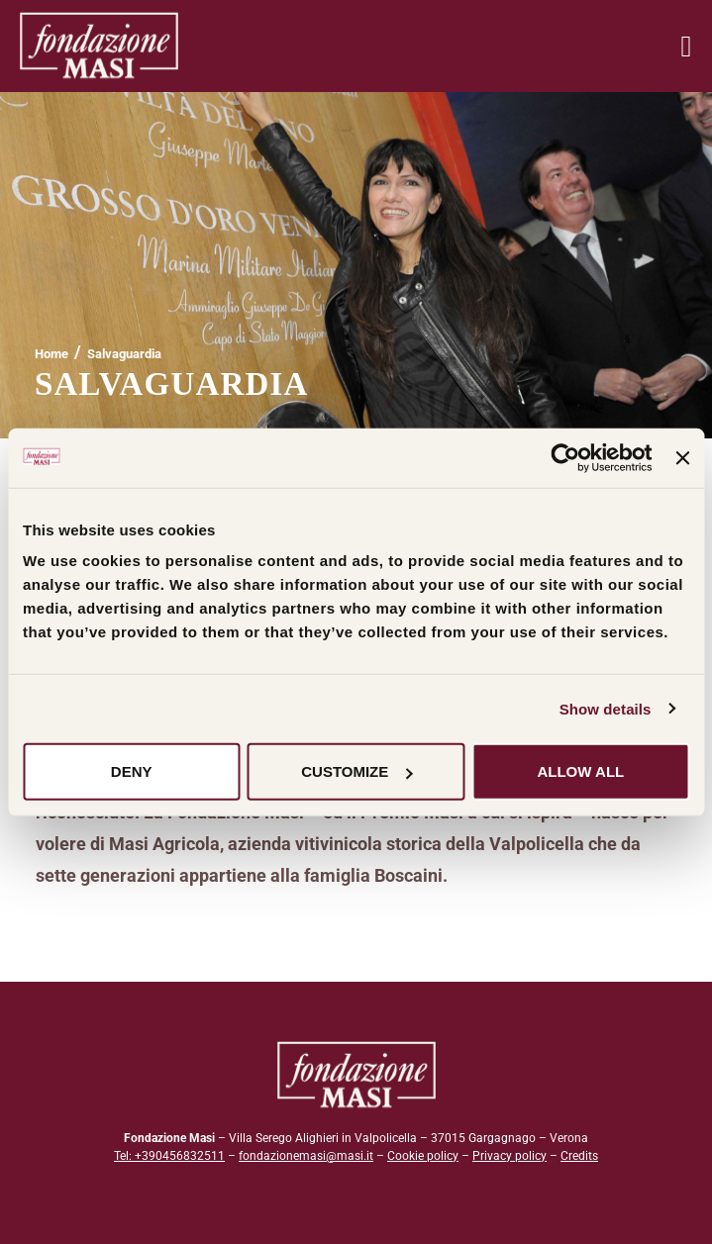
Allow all (580, 771)
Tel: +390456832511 (169, 1156)
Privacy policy (509, 1156)
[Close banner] (682, 457)
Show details (605, 708)
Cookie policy (422, 1156)
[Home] (51, 353)
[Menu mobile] (686, 46)
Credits (579, 1156)
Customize (356, 771)
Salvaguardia (124, 353)
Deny (132, 771)
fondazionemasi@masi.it (306, 1156)
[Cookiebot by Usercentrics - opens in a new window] (566, 457)
